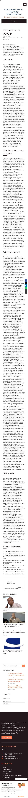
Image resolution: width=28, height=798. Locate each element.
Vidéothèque (6, 704)
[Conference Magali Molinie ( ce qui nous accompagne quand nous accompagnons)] (5, 687)
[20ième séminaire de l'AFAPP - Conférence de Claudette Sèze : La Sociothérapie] (5, 675)
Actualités (5, 698)
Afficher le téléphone (10, 756)
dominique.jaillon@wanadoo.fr (12, 758)
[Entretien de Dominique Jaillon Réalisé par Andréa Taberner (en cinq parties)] (5, 681)
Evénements (6, 701)
